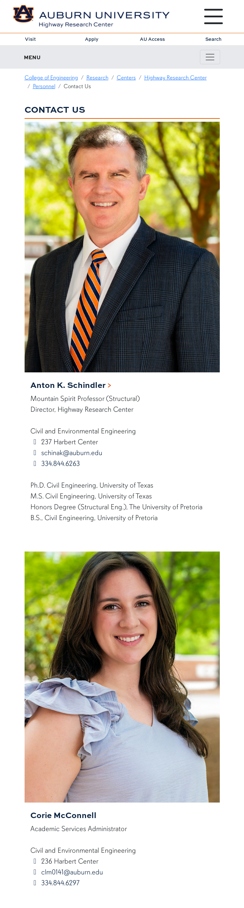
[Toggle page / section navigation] (210, 57)
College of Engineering (51, 77)
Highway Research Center (175, 77)
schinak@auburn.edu (70, 452)
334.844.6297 (59, 882)
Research (97, 77)
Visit (30, 39)
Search (213, 39)
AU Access (152, 39)
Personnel (44, 86)
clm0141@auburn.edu (71, 872)
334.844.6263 (59, 463)
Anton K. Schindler (68, 384)
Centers (126, 77)
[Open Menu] (213, 16)
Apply (91, 39)
